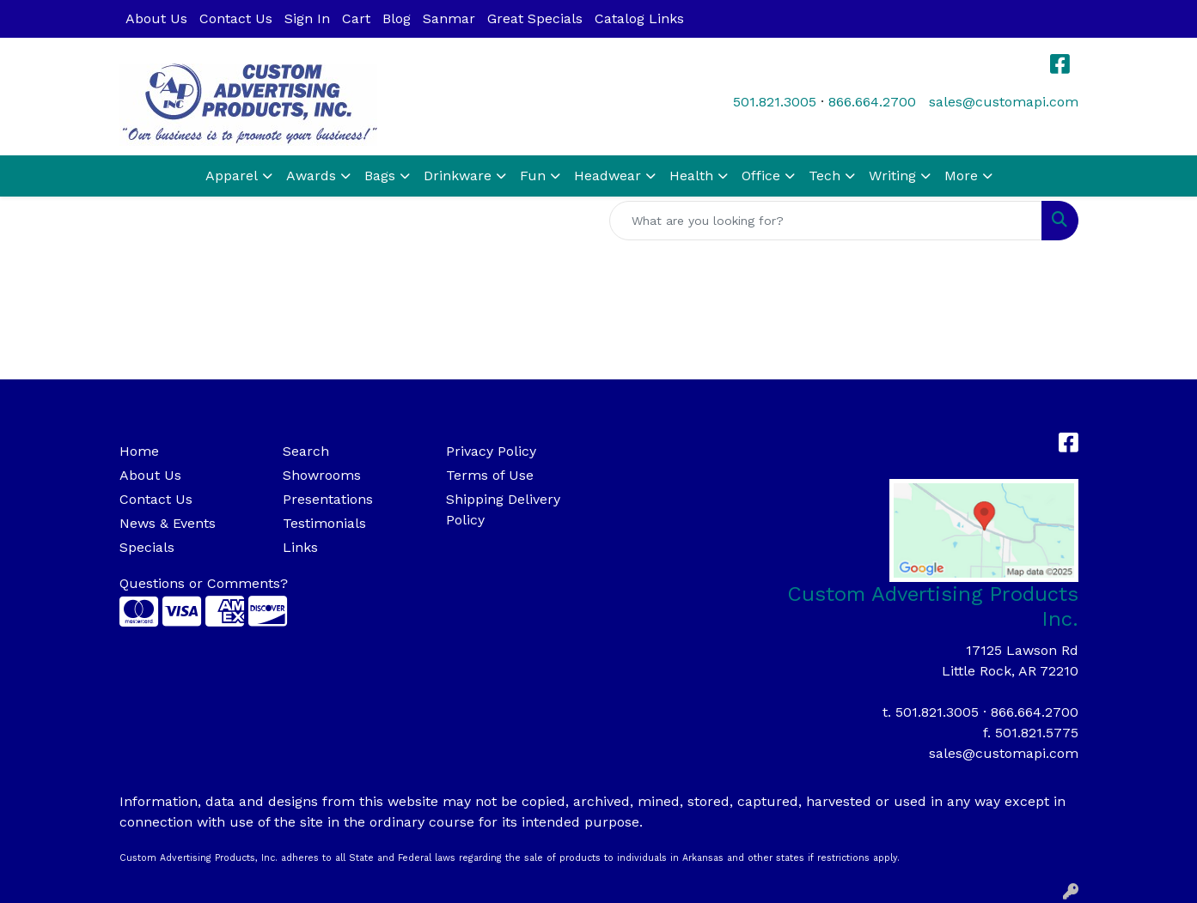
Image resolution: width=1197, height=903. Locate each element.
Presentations (328, 499)
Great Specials (535, 18)
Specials (146, 547)
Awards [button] (311, 175)
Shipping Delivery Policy (503, 509)
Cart (356, 18)
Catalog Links (639, 18)
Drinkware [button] (458, 175)
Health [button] (691, 175)
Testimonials (324, 523)
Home (139, 451)
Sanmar (449, 18)
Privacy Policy (491, 451)
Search (306, 451)
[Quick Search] (825, 220)
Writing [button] (892, 175)
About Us (156, 18)
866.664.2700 (872, 102)
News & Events (167, 523)
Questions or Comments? (203, 583)
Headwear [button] (607, 175)
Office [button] (761, 175)
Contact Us (235, 18)
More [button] (961, 175)
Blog (396, 18)
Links (300, 547)
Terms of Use (490, 475)
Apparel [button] (231, 175)
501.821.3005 (774, 102)
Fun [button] (533, 175)
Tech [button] (824, 175)
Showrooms (322, 475)
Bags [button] (379, 175)
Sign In (307, 18)
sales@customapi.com (1003, 102)
